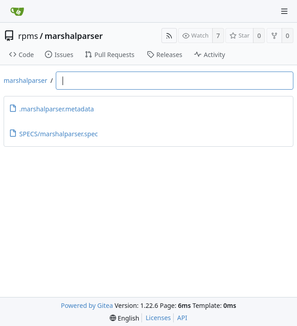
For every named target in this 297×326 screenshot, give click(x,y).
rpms (28, 35)
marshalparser (73, 35)
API (182, 317)
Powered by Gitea (87, 305)
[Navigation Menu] (284, 11)
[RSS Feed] (169, 35)
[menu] (124, 318)
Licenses (158, 317)
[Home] (17, 11)
